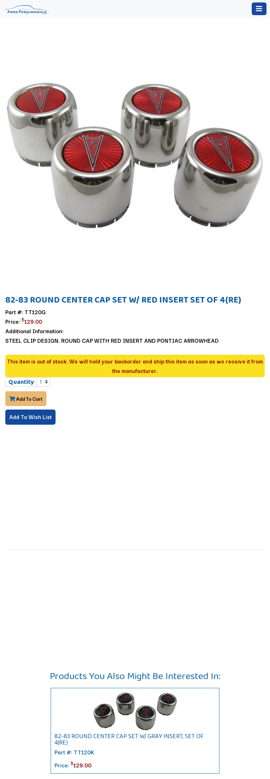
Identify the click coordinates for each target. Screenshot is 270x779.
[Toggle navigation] (259, 8)
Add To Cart (26, 399)
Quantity (21, 381)
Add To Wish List (30, 416)
